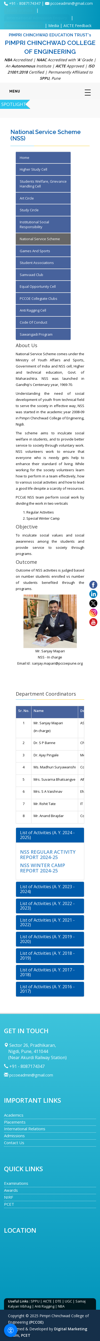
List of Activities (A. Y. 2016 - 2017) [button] (47, 989)
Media (53, 25)
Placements (15, 1122)
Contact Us (14, 1142)
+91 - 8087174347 (25, 3)
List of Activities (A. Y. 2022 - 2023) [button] (47, 906)
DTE (58, 1301)
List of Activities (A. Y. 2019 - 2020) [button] (47, 939)
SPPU (35, 1301)
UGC (68, 1301)
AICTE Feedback (77, 25)
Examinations (16, 1183)
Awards (11, 1190)
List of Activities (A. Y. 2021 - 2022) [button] (47, 922)
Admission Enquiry (24, 25)
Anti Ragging (44, 1306)
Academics (13, 1115)
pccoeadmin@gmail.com (71, 3)
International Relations (24, 1128)
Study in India (20, 10)
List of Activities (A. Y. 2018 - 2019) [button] (47, 955)
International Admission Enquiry (37, 17)
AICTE (47, 1301)
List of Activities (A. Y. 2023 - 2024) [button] (47, 889)
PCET (9, 1204)
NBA (61, 1306)
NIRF (8, 1197)
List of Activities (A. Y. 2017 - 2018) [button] (47, 972)
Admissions (14, 1135)
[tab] (50, 835)
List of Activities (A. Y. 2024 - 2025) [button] (47, 835)
